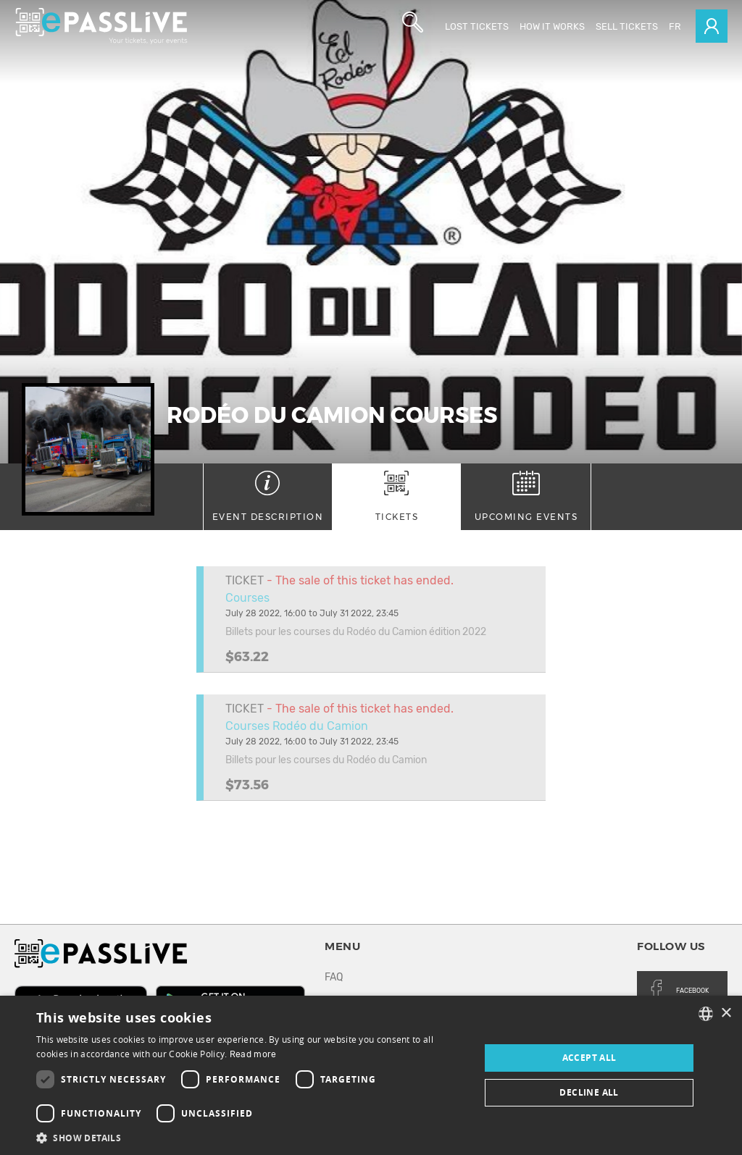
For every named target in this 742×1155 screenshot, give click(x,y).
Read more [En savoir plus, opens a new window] (253, 1054)
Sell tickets (627, 26)
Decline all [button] (588, 1092)
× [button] (725, 1013)
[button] (251, 1137)
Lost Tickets (477, 26)
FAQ (334, 977)
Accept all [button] (589, 1057)
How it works (552, 26)
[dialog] (371, 1075)
